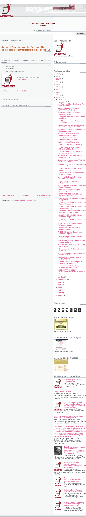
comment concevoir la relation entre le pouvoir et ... (71, 130)
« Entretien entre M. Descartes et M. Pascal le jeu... (71, 249)
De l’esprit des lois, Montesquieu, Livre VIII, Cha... (70, 156)
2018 (58, 76)
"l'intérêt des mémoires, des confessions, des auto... (68, 134)
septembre (62, 279)
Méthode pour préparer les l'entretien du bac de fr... (71, 165)
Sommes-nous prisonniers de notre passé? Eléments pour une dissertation (74, 479)
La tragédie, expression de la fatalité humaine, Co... (71, 117)
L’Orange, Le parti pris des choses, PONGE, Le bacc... (70, 173)
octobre (61, 277)
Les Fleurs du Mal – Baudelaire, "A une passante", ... (70, 105)
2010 (58, 97)
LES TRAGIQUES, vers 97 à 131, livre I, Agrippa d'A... (71, 199)
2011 (58, 95)
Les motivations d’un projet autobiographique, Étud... (68, 138)
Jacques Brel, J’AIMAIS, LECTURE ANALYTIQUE (70, 258)
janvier (61, 295)
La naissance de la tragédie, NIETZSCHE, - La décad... (68, 266)
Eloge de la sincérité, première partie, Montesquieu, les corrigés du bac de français (75, 465)
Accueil (3, 19)
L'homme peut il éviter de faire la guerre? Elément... (69, 228)
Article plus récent (8, 195)
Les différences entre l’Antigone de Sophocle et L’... (70, 121)
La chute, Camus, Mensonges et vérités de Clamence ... (69, 262)
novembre (62, 102)
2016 (58, 82)
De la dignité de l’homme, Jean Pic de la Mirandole (73, 491)
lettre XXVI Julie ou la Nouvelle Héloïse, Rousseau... (69, 178)
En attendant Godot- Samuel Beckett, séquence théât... (71, 241)
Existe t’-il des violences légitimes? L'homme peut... (70, 224)
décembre (62, 99)
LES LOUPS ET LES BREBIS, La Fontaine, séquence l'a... (69, 216)
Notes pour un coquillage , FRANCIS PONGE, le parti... (71, 161)
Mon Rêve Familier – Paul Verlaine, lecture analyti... (70, 113)
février (60, 293)
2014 (58, 87)
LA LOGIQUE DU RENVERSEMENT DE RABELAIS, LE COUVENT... (70, 126)
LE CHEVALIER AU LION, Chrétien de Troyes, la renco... (71, 220)
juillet (60, 285)
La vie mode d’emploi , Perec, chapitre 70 (68, 182)
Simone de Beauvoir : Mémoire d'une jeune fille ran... (71, 186)
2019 (58, 74)
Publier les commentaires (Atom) (23, 200)
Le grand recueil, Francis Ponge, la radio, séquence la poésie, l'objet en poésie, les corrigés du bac (74, 404)
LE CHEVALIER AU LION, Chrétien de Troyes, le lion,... (71, 207)
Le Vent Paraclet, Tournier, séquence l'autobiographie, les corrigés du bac (74, 503)
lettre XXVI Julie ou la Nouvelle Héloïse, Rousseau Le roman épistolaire (68, 417)
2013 (58, 89)
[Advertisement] (19, 176)
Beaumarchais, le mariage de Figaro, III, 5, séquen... (71, 245)
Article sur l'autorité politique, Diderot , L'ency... (68, 190)
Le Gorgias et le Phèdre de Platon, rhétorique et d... (70, 152)
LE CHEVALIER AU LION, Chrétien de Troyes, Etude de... (71, 203)
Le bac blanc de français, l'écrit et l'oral (70, 169)
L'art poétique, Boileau (62, 392)
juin (59, 287)
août (60, 282)
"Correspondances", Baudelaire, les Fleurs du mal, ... (71, 254)
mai (59, 290)
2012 (58, 92)
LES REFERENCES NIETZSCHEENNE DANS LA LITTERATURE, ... (71, 211)
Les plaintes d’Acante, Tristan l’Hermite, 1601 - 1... (68, 148)
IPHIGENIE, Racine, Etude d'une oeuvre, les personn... (69, 233)
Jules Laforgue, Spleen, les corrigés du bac (74, 380)
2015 (58, 84)
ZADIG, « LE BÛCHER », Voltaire (69, 145)
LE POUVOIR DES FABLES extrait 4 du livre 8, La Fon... (70, 194)
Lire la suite (21, 79)
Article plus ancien (44, 195)
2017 (58, 79)
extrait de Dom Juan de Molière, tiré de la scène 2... (71, 237)
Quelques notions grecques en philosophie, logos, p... (69, 109)
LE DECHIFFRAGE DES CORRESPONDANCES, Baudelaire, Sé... (71, 271)
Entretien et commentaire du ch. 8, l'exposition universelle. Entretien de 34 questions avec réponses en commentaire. (74, 450)
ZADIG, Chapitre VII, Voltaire (68, 142)
